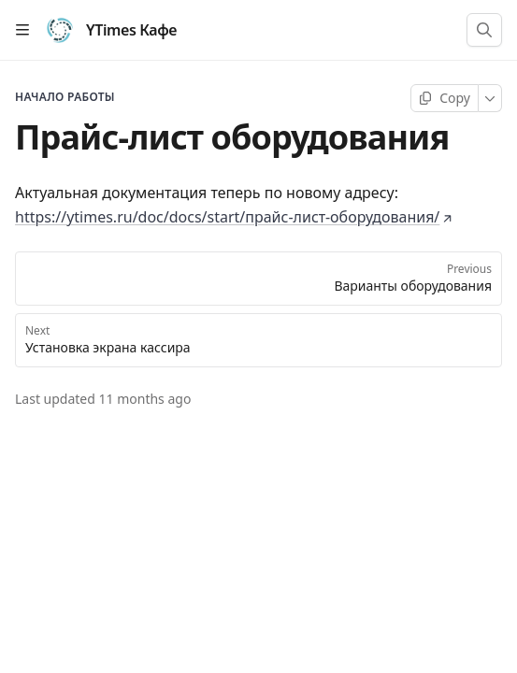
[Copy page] (444, 98)
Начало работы (65, 97)
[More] (490, 98)
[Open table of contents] (22, 30)
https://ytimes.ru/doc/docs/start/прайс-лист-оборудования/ (233, 217)
